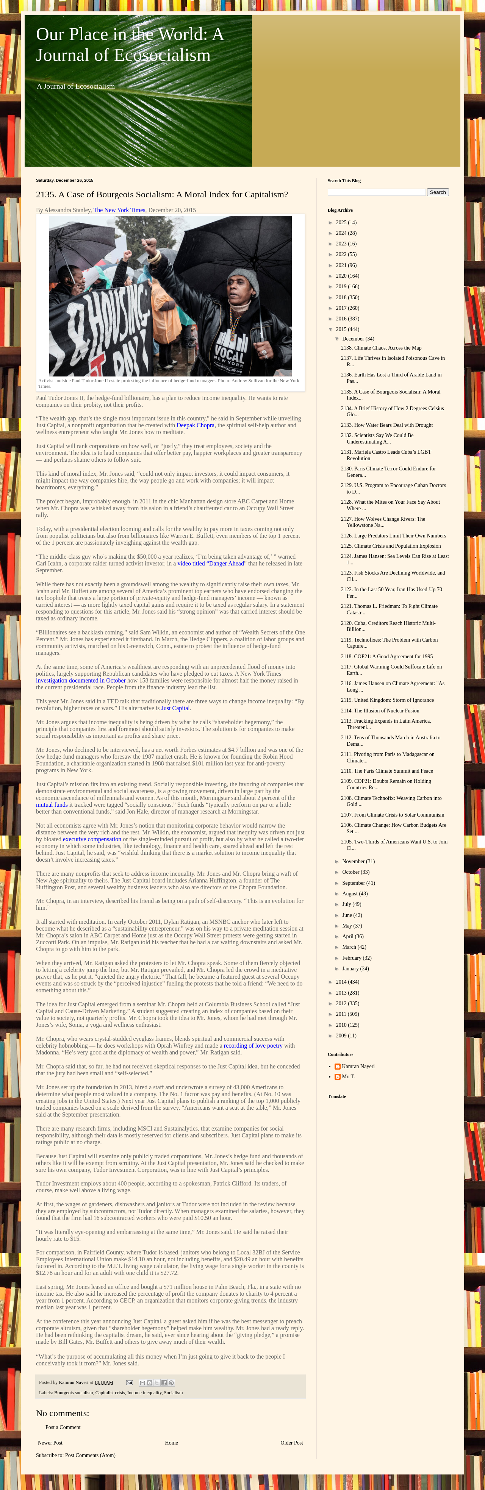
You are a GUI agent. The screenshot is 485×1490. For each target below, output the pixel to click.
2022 (342, 254)
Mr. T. (348, 1076)
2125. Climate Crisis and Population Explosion (391, 546)
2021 (342, 265)
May (347, 926)
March (349, 947)
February (352, 958)
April (348, 936)
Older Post (292, 1443)
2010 (342, 1025)
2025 (342, 222)
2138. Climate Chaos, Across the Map (381, 348)
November (354, 861)
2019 (342, 286)
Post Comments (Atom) (90, 1455)
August (350, 893)
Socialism (173, 1392)
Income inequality (144, 1392)
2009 (342, 1036)
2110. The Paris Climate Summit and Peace (387, 771)
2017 (342, 308)
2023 (342, 244)
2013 (342, 993)
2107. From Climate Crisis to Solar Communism (392, 815)
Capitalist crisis (110, 1392)
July (347, 904)
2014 (342, 982)
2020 (342, 276)
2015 (342, 329)
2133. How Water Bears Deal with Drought (387, 425)
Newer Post (50, 1443)
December (353, 339)
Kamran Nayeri (358, 1066)
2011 (342, 1014)
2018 (342, 297)
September (354, 883)
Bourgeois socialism (73, 1392)
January (351, 968)
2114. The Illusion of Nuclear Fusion (380, 711)
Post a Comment (63, 1427)
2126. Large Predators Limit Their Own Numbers (393, 536)
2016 (342, 319)
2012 (342, 1003)
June (347, 915)
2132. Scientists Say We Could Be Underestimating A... (377, 439)
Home (171, 1443)
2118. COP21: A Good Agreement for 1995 (387, 656)
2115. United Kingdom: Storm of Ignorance (387, 700)
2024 (342, 233)
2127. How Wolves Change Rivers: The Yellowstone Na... (383, 522)
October (351, 872)
